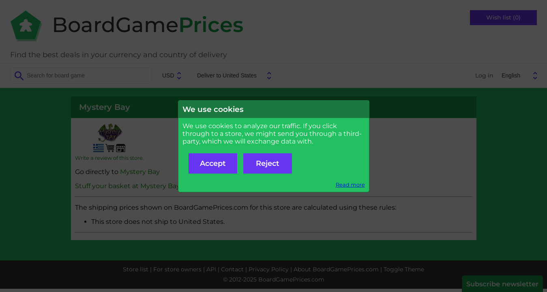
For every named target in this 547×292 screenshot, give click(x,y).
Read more (350, 185)
